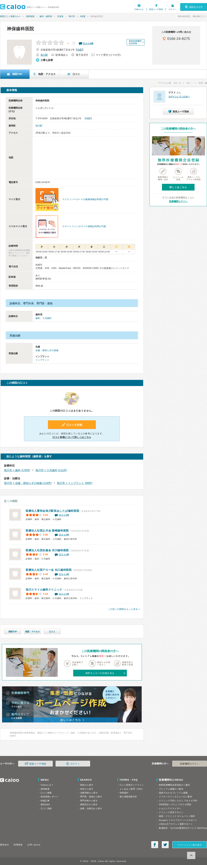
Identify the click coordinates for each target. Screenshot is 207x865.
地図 (79, 49)
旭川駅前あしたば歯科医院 (52, 510)
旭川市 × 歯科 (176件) (17, 470)
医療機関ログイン (178, 201)
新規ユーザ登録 (156, 9)
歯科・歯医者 (45, 16)
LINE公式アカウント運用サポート (176, 824)
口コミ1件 (64, 554)
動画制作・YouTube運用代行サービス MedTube (183, 828)
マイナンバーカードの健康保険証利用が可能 (85, 199)
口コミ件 (88, 43)
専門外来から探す (89, 800)
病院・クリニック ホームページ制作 (177, 816)
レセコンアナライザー (170, 808)
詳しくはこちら (178, 187)
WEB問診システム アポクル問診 (175, 804)
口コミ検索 (46, 793)
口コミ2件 (64, 535)
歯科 (37, 318)
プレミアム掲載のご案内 (171, 789)
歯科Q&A (45, 804)
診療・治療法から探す (91, 808)
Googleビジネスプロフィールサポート (178, 820)
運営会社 (4, 845)
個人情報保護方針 (128, 796)
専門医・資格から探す (91, 796)
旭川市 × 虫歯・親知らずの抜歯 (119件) (28, 483)
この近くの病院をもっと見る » (124, 609)
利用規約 (124, 793)
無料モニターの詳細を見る (99, 673)
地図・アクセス (32, 631)
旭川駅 (44, 54)
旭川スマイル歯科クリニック (44, 589)
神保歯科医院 (20, 28)
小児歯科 (47, 318)
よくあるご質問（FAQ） (132, 789)
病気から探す (86, 785)
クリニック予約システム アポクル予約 (178, 800)
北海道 (60, 16)
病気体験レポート (49, 796)
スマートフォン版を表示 (189, 845)
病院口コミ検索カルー (10, 16)
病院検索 (30, 16)
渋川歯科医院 (47, 550)
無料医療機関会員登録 (135, 42)
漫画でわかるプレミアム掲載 (173, 793)
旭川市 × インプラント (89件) (74, 483)
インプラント (42, 360)
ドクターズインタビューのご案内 (175, 796)
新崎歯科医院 (47, 530)
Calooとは (139, 9)
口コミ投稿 (46, 808)
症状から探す (86, 789)
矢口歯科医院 (49, 569)
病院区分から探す (89, 804)
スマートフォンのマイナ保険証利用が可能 (84, 226)
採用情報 (18, 845)
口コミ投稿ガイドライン (132, 785)
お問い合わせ (33, 845)
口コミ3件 (64, 515)
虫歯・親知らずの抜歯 (46, 350)
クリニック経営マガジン (171, 812)
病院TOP (12, 631)
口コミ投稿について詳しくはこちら (72, 437)
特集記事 (45, 800)
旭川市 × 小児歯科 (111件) (51, 470)
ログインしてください (179, 96)
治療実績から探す (89, 793)
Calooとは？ (47, 785)
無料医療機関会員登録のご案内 (174, 785)
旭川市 (72, 16)
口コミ (52, 631)
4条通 (82, 16)
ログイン (172, 9)
